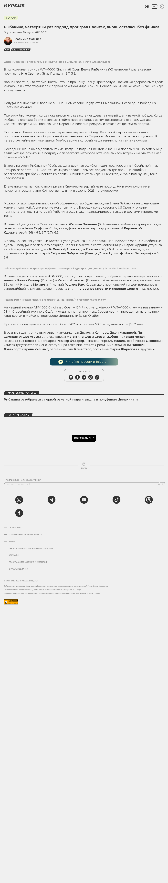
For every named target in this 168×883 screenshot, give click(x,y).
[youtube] (84, 500)
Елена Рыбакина (20, 50)
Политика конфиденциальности (25, 535)
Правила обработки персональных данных (31, 548)
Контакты (14, 555)
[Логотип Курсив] (14, 5)
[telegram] (51, 500)
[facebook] (19, 513)
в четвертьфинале (34, 86)
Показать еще (84, 438)
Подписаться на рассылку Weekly (23, 480)
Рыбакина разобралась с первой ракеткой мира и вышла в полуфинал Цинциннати (71, 399)
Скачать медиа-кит (18, 569)
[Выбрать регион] (147, 6)
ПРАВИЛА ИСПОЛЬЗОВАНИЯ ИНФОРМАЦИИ (28, 562)
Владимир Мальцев (27, 39)
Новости (10, 18)
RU (154, 6)
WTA (7, 50)
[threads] (149, 500)
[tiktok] (116, 500)
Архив (12, 541)
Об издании (15, 528)
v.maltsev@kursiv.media (26, 42)
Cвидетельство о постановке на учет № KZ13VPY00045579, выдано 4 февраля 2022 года (42, 590)
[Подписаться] (161, 484)
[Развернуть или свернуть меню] (162, 6)
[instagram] (19, 500)
